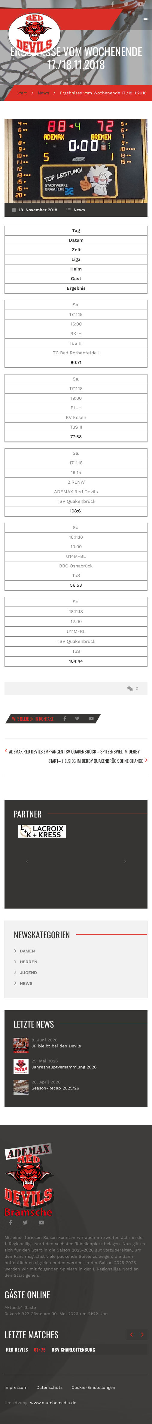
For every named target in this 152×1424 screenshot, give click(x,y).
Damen (27, 951)
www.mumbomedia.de (53, 1402)
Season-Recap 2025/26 (55, 1088)
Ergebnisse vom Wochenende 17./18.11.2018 (76, 57)
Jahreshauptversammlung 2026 (64, 1067)
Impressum (16, 1387)
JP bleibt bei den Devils (56, 1046)
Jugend (28, 972)
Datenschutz (49, 1387)
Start (22, 92)
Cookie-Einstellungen (93, 1387)
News (43, 92)
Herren (28, 961)
